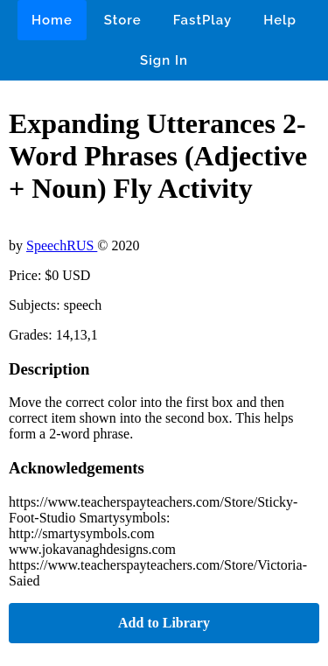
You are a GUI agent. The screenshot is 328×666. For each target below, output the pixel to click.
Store (123, 20)
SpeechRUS (61, 245)
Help (280, 20)
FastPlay (203, 20)
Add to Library (164, 622)
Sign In (164, 60)
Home (52, 20)
